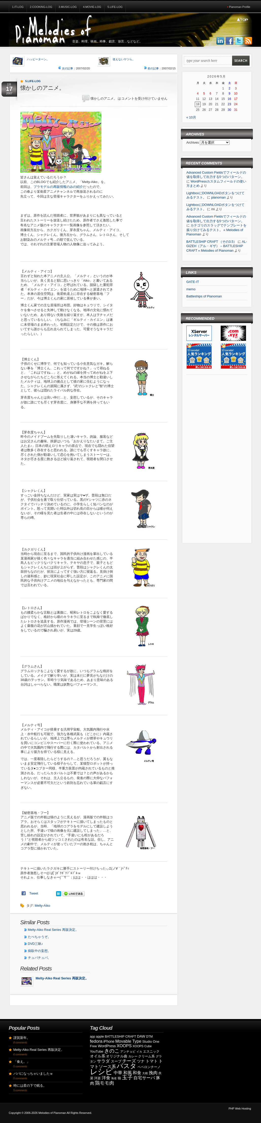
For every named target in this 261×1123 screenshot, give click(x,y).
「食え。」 (21, 1062)
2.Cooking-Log (41, 6)
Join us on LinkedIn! (220, 41)
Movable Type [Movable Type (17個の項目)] (128, 1041)
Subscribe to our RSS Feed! (248, 41)
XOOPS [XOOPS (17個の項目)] (124, 1045)
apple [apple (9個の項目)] (100, 1036)
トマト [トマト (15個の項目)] (152, 1061)
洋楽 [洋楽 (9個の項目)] (97, 1078)
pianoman (218, 197)
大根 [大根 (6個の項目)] (145, 1073)
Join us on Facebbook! (229, 41)
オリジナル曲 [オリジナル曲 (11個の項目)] (116, 1056)
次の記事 (65, 68)
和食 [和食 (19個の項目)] (137, 1072)
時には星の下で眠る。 (29, 1085)
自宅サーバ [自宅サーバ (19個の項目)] (144, 1077)
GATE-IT (192, 282)
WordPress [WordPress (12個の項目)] (107, 1046)
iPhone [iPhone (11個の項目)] (108, 1041)
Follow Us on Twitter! (239, 41)
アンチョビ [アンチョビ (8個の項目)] (127, 1051)
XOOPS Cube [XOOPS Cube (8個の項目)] (142, 1046)
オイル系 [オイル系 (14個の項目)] (97, 1056)
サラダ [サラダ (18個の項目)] (103, 1061)
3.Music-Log (68, 6)
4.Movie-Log (92, 6)
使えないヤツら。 (124, 59)
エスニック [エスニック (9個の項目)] (151, 1051)
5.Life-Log (115, 6)
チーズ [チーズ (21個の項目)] (129, 1061)
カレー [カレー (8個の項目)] (132, 1056)
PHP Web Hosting (240, 1108)
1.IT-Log (18, 6)
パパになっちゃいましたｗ (33, 1073)
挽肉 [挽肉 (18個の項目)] (153, 1072)
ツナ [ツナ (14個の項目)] (141, 1061)
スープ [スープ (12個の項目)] (116, 1061)
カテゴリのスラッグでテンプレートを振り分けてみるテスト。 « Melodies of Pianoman (216, 229)
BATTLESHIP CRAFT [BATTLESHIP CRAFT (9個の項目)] (120, 1036)
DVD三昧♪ (35, 944)
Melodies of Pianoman (52, 1112)
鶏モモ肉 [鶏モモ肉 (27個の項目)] (104, 1083)
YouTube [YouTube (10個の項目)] (96, 1051)
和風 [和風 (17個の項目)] (127, 1072)
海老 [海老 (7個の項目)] (114, 1078)
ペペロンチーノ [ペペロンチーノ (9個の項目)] (149, 1067)
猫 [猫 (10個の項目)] (119, 1078)
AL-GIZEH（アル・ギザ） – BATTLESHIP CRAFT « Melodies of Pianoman (216, 246)
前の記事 (151, 68)
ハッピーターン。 (38, 59)
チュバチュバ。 (39, 958)
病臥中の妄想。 (39, 951)
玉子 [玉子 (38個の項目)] (127, 1077)
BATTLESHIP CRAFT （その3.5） (211, 242)
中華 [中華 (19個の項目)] (118, 1072)
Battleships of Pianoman (204, 296)
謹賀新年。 (21, 1038)
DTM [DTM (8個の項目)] (149, 1036)
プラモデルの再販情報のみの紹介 (58, 187)
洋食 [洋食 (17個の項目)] (106, 1077)
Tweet (33, 893)
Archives (193, 142)
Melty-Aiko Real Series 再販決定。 (53, 930)
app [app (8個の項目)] (92, 1036)
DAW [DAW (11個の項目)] (141, 1036)
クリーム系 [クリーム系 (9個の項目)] (146, 1056)
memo (191, 289)
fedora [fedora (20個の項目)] (96, 1041)
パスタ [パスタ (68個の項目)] (126, 1065)
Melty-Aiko (42, 905)
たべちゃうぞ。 (39, 937)
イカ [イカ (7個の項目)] (139, 1051)
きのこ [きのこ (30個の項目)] (111, 1051)
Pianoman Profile (239, 6)
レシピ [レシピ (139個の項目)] (101, 1071)
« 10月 (191, 117)
